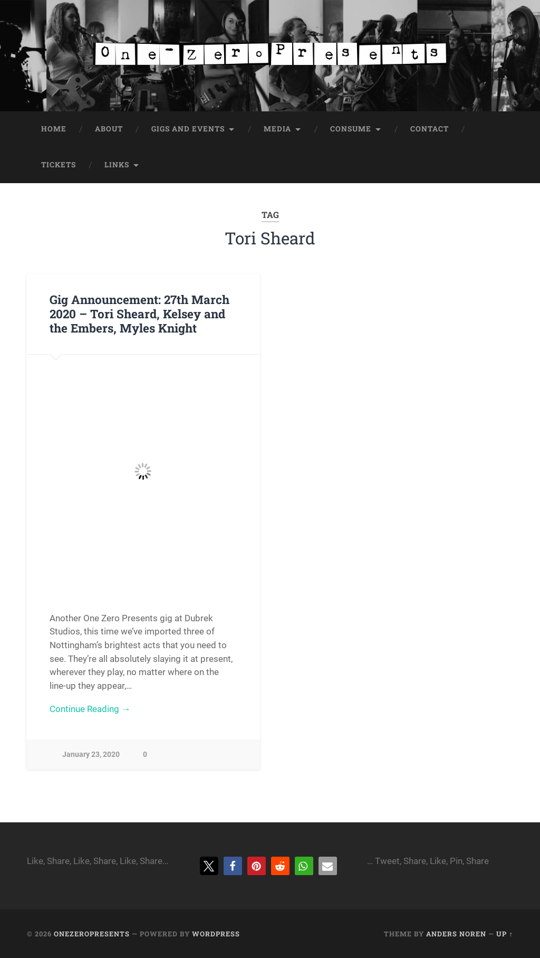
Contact (429, 129)
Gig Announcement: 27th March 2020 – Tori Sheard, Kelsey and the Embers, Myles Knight (139, 313)
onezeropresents (92, 933)
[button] (209, 866)
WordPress (216, 933)
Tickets (58, 164)
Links (116, 164)
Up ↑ (504, 933)
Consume (350, 129)
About (109, 129)
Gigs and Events (188, 129)
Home (53, 129)
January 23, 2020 (91, 754)
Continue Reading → (90, 709)
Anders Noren (456, 933)
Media (277, 129)
